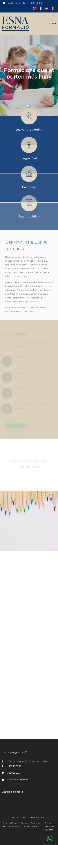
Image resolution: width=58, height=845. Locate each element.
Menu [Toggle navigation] (51, 24)
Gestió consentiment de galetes (48, 826)
